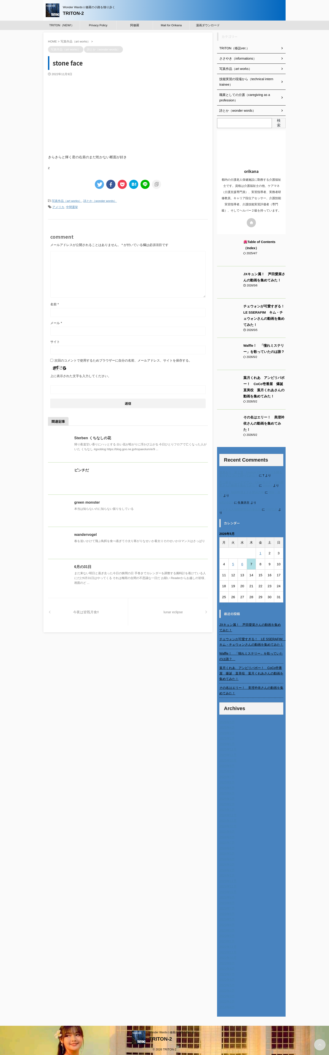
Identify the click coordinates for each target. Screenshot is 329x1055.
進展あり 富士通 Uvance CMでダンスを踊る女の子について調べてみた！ (250, 473)
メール (56, 323)
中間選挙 (72, 207)
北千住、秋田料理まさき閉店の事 (241, 491)
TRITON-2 (73, 13)
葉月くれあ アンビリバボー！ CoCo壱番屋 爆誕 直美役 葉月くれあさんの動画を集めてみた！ (251, 672)
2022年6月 (227, 978)
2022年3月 (227, 995)
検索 (279, 123)
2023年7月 (227, 907)
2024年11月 (227, 819)
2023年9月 (227, 896)
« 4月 (223, 604)
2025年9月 (227, 765)
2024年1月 (227, 874)
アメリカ (58, 207)
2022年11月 (227, 951)
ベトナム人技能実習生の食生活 (240, 508)
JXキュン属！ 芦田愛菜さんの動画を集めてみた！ (250, 626)
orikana (267, 484)
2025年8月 (227, 770)
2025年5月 (227, 786)
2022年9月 (227, 962)
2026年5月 (227, 721)
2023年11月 (227, 885)
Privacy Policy (98, 25)
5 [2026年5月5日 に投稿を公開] (233, 563)
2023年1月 (227, 940)
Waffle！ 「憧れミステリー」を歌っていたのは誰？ (251, 655)
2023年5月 (227, 918)
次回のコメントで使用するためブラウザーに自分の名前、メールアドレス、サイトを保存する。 (123, 360)
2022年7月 (227, 973)
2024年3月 (227, 863)
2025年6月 (227, 781)
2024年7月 (227, 841)
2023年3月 (227, 929)
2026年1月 (227, 743)
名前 (54, 304)
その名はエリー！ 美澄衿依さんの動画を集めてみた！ (251, 689)
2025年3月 (227, 797)
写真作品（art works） (67, 201)
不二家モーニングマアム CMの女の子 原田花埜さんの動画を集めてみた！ (251, 483)
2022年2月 (227, 1000)
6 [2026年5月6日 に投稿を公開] (242, 563)
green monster (87, 502)
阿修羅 (134, 25)
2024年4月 (227, 858)
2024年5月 (227, 852)
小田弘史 (271, 508)
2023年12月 (227, 880)
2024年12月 (227, 814)
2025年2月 (227, 803)
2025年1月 (227, 808)
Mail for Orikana (171, 25)
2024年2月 (227, 869)
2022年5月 (227, 984)
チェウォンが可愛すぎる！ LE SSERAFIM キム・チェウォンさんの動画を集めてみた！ (251, 640)
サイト (55, 342)
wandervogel (85, 535)
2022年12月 (227, 945)
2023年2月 (227, 934)
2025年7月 (227, 775)
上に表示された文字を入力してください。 (80, 376)
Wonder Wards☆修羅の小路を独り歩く (173, 1031)
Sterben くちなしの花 (92, 438)
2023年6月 (227, 913)
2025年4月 (227, 792)
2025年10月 (227, 759)
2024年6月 (227, 847)
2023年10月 (227, 891)
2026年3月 (227, 732)
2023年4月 (227, 923)
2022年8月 (227, 967)
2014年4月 (227, 1006)
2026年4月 (227, 726)
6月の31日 (82, 567)
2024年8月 (227, 836)
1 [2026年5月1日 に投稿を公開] (260, 552)
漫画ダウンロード (208, 25)
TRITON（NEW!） (61, 25)
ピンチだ (81, 470)
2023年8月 (227, 902)
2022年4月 (227, 989)
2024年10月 (227, 825)
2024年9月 (227, 830)
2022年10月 (227, 956)
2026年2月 (227, 737)
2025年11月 (227, 754)
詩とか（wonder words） (100, 201)
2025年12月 (227, 748)
